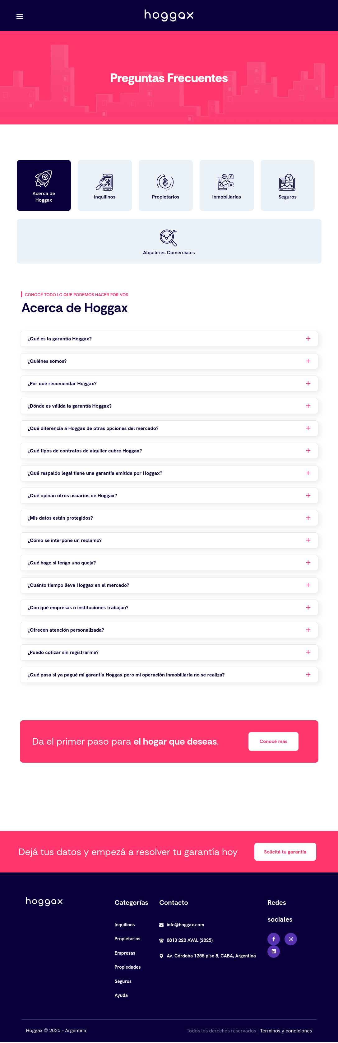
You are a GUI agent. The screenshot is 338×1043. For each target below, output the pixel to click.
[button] (273, 742)
